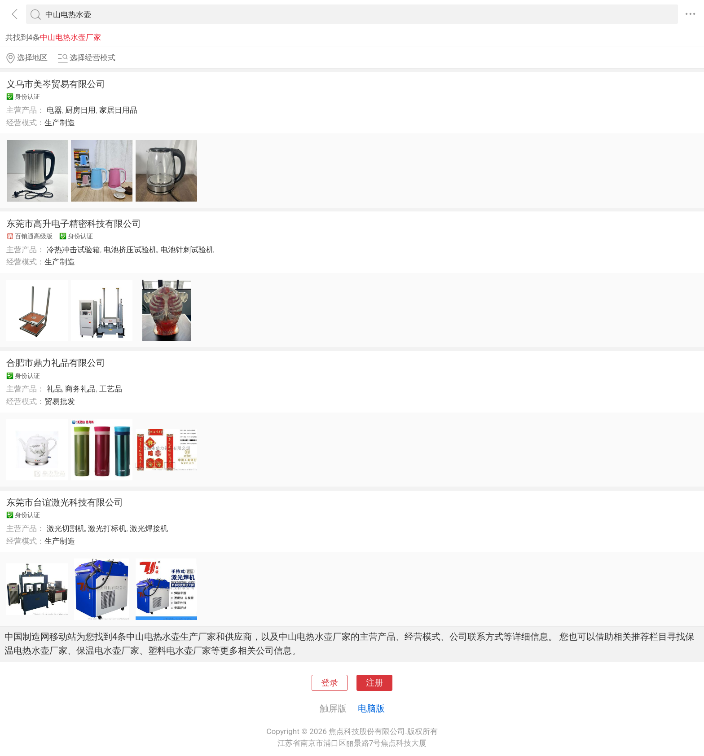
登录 (329, 683)
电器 (54, 109)
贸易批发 (59, 401)
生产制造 (59, 122)
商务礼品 (80, 388)
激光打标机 (107, 528)
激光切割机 (66, 528)
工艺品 (110, 388)
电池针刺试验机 (187, 249)
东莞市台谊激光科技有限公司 (64, 502)
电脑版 (371, 708)
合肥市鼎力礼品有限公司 (55, 362)
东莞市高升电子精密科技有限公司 (73, 223)
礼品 (54, 388)
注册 (374, 683)
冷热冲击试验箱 (73, 249)
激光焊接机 (149, 528)
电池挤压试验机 (130, 249)
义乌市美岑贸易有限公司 (55, 84)
